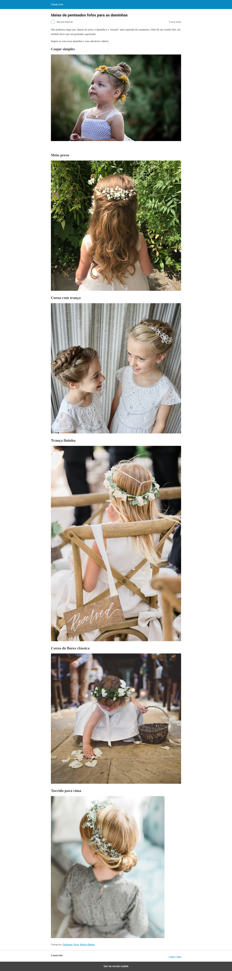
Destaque (67, 944)
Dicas (76, 944)
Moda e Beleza (87, 944)
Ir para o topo (175, 957)
